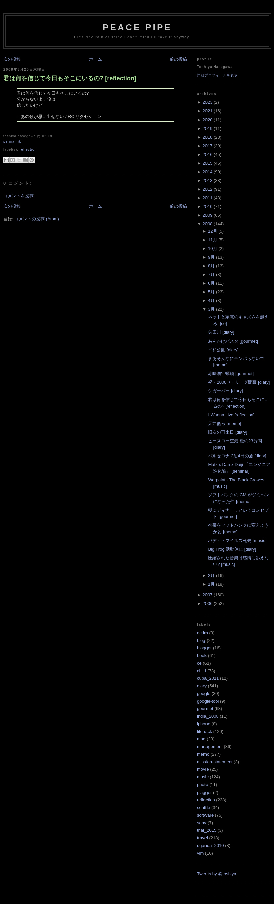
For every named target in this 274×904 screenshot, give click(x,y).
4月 (211, 300)
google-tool (208, 701)
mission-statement (214, 761)
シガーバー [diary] (225, 390)
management (210, 746)
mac (201, 738)
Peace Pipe (137, 27)
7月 (211, 274)
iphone (203, 723)
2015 (207, 163)
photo (202, 784)
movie (203, 769)
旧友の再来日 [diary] (227, 432)
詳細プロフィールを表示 (217, 75)
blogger (204, 647)
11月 (212, 239)
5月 (211, 291)
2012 (207, 189)
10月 (212, 248)
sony (201, 822)
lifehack (204, 731)
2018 (207, 137)
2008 (207, 223)
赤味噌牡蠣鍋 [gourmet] (231, 373)
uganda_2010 (210, 845)
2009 (207, 215)
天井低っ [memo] (224, 423)
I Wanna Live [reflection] (231, 414)
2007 (207, 594)
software (205, 815)
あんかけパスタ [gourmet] (233, 341)
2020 (207, 119)
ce (199, 663)
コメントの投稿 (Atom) (36, 218)
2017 (207, 145)
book (202, 655)
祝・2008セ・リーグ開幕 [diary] (239, 382)
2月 (211, 575)
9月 (211, 257)
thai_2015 (206, 830)
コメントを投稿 (18, 195)
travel (202, 837)
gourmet (205, 708)
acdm (202, 632)
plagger (204, 792)
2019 (207, 128)
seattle (203, 807)
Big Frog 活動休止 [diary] (232, 549)
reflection (28, 149)
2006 (207, 603)
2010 (207, 206)
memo (203, 754)
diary (202, 685)
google (203, 693)
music (203, 776)
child (201, 670)
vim (200, 853)
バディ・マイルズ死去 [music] (237, 540)
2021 (207, 111)
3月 (211, 309)
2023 (207, 102)
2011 (207, 197)
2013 (207, 180)
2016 (207, 154)
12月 (212, 231)
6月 (211, 283)
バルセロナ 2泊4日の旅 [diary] (237, 455)
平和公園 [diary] (223, 349)
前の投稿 (178, 59)
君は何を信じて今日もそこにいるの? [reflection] (69, 78)
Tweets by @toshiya (216, 873)
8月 (211, 265)
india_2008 (208, 716)
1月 (211, 584)
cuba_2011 (208, 678)
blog (201, 640)
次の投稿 (12, 59)
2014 (207, 171)
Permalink (12, 141)
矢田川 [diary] (221, 332)
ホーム (95, 59)
